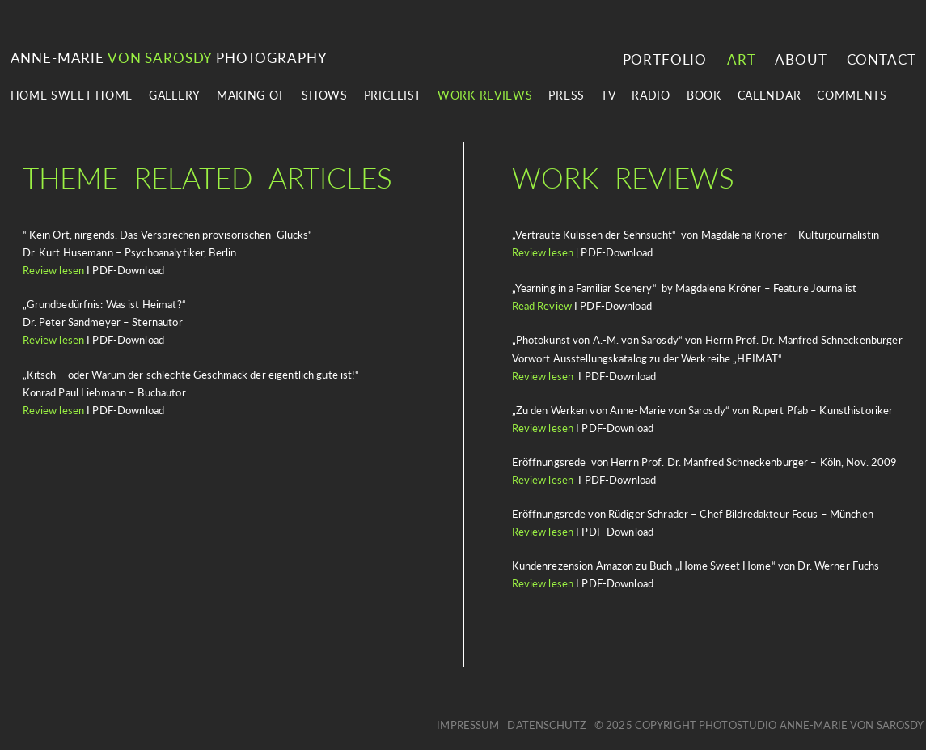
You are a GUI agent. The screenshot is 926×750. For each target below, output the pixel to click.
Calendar (769, 95)
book (704, 95)
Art (741, 59)
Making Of (251, 95)
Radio (651, 95)
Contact (881, 59)
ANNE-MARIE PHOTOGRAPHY (169, 57)
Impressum (468, 724)
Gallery (175, 95)
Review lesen (54, 270)
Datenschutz (546, 724)
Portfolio (665, 59)
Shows (325, 95)
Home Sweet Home (72, 95)
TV (608, 95)
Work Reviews (485, 95)
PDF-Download (617, 531)
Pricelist (392, 95)
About (800, 59)
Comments (852, 95)
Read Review (542, 305)
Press (566, 95)
